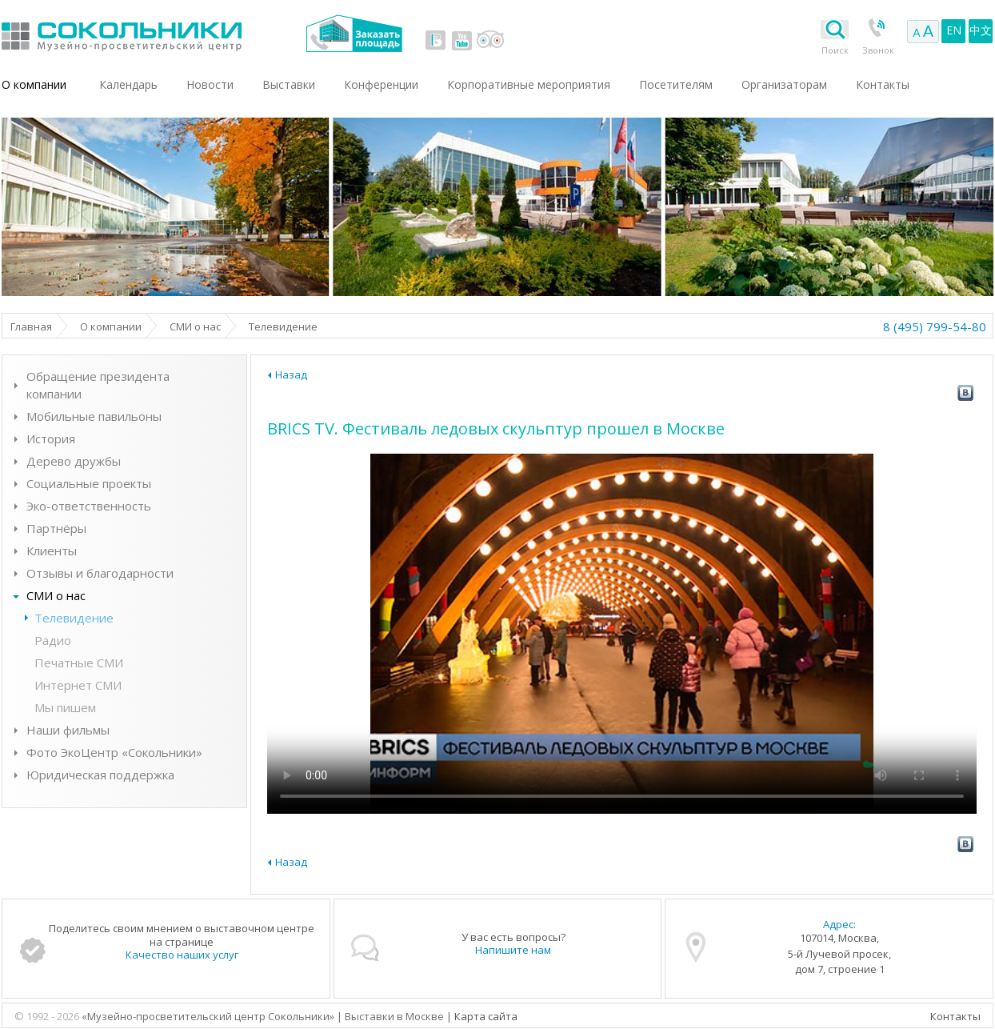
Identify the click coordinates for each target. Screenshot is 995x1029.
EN (953, 30)
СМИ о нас (195, 326)
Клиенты (51, 551)
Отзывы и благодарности (100, 573)
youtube (461, 40)
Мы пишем (65, 707)
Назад (291, 374)
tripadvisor (490, 40)
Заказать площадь (354, 33)
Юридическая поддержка (100, 775)
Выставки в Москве (188, 33)
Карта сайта (485, 1016)
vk (436, 40)
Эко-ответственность (88, 506)
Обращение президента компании (98, 385)
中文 (980, 30)
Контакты (955, 1016)
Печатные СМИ (78, 663)
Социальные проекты (88, 483)
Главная (31, 326)
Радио (52, 640)
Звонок (878, 50)
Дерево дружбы (73, 461)
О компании (34, 84)
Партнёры (56, 528)
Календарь (128, 84)
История (50, 438)
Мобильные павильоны (94, 416)
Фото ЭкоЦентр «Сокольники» (114, 752)
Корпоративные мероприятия (528, 84)
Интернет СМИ (78, 685)
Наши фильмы (68, 730)
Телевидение (74, 618)
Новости (210, 84)
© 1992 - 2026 (48, 1016)
